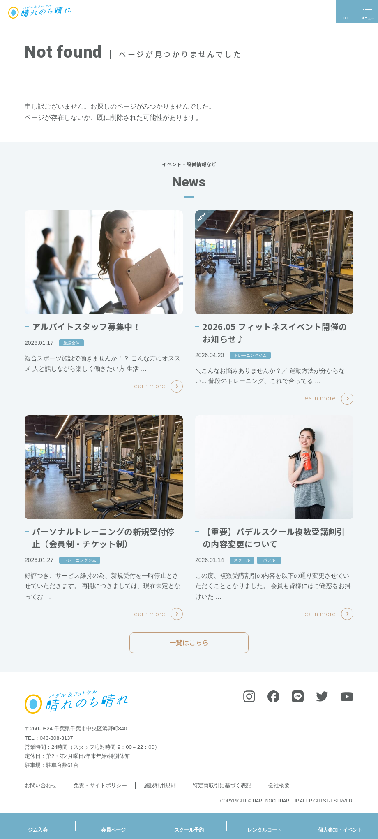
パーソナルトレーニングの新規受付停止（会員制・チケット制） (103, 537)
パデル (269, 560)
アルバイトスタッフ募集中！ (86, 326)
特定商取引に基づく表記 (222, 785)
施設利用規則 (160, 785)
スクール (242, 560)
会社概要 (279, 785)
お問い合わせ (41, 785)
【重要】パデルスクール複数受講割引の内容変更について (274, 537)
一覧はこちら (189, 646)
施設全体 (71, 343)
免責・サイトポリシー (100, 785)
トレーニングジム (250, 355)
